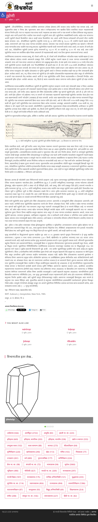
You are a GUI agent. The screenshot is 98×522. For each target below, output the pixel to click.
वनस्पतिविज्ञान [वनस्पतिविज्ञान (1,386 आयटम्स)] (76, 483)
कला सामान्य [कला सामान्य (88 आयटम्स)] (35, 445)
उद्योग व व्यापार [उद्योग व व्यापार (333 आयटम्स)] (80, 439)
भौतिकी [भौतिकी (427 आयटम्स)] (29, 470)
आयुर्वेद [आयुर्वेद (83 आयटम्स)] (48, 433)
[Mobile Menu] (92, 5)
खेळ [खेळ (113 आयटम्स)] (50, 451)
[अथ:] (5, 20)
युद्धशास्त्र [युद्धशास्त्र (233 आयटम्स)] (77, 477)
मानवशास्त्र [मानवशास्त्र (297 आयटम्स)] (69, 470)
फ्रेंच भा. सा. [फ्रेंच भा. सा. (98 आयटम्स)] (13, 464)
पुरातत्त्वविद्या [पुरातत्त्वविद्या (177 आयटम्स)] (45, 458)
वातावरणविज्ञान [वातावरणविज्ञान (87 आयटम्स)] (15, 489)
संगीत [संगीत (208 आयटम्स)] (11, 495)
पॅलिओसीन (71, 341)
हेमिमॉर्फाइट (10, 419)
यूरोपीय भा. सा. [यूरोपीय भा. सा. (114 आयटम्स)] (15, 483)
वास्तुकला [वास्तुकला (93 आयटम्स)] (34, 489)
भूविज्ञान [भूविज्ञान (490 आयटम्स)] (12, 470)
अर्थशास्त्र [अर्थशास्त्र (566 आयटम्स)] (13, 433)
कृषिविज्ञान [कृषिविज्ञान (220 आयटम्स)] (13, 451)
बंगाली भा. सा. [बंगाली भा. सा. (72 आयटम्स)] (33, 464)
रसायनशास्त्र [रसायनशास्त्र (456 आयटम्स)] (37, 483)
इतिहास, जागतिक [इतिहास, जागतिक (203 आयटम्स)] (33, 439)
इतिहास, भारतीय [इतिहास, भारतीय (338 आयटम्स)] (57, 439)
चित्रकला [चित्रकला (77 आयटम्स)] (81, 451)
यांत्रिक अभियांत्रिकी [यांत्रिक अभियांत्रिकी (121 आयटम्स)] (56, 477)
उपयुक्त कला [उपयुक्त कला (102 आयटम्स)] (14, 445)
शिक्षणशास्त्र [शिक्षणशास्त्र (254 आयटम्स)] (76, 489)
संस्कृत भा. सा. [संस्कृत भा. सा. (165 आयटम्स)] (30, 495)
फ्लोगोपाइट (26, 329)
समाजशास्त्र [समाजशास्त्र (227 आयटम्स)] (51, 495)
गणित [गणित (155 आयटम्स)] (65, 451)
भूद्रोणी (17, 20)
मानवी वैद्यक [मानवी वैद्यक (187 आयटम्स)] (14, 477)
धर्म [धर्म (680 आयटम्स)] (28, 458)
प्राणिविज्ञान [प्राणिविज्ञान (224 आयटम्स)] (65, 458)
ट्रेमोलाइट (26, 341)
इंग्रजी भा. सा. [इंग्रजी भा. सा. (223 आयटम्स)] (66, 433)
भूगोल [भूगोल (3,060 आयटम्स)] (69, 464)
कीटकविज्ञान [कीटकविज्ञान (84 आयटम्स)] (70, 445)
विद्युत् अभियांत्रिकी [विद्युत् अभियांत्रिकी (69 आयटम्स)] (55, 489)
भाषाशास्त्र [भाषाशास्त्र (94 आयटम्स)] (52, 464)
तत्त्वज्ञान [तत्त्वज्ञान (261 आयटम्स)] (12, 458)
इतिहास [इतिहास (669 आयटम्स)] (12, 439)
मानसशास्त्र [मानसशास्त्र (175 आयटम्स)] (33, 477)
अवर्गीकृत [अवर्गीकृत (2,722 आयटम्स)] (31, 433)
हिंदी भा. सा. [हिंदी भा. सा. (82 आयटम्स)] (70, 495)
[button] (3, 15)
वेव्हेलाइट (71, 329)
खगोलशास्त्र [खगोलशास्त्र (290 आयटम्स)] (33, 451)
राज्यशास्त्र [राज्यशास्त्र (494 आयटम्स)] (56, 483)
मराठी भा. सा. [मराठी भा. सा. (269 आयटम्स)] (49, 470)
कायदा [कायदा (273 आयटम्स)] (53, 445)
